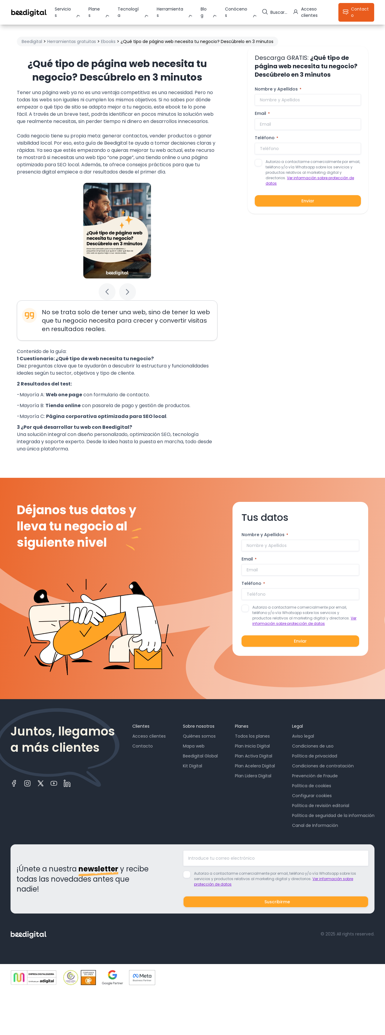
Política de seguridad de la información (333, 815)
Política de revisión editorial (320, 806)
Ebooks (108, 41)
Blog (204, 12)
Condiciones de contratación (323, 766)
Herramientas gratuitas (71, 41)
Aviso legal (303, 736)
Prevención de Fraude (315, 776)
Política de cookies (311, 786)
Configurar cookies (312, 796)
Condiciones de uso (313, 746)
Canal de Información (315, 825)
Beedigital (32, 41)
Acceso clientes (149, 736)
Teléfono (266, 138)
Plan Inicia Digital (252, 746)
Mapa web (194, 746)
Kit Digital (192, 766)
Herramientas (170, 12)
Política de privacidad (314, 756)
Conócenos (236, 12)
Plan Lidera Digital (253, 776)
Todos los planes (252, 736)
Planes (94, 12)
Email (262, 113)
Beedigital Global (200, 756)
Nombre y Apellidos (278, 89)
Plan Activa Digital (253, 756)
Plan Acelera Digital (255, 766)
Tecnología (128, 12)
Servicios (63, 12)
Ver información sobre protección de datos (304, 621)
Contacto (142, 746)
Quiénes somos (199, 736)
